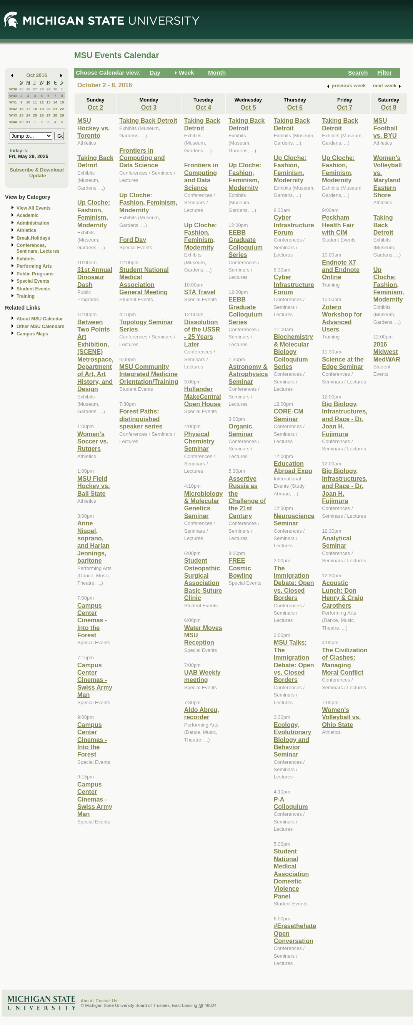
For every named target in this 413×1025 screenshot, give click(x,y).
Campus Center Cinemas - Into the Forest (92, 620)
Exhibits (26, 259)
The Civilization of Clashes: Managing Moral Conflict (345, 661)
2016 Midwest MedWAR (386, 352)
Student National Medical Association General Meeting (143, 280)
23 (21, 115)
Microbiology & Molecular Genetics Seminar (203, 504)
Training (26, 296)
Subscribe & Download (37, 170)
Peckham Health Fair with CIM (338, 225)
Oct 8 (388, 107)
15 (62, 102)
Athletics (26, 230)
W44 (13, 122)
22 (62, 109)
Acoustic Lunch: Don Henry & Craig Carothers (342, 593)
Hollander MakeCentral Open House (202, 396)
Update (37, 175)
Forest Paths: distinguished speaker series (140, 419)
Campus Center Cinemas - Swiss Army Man (94, 680)
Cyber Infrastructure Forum (294, 225)
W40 (13, 95)
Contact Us (106, 1000)
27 (35, 89)
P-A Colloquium (291, 803)
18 (35, 109)
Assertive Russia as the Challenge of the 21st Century (247, 497)
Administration (33, 223)
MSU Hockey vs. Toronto (93, 128)
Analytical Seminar (336, 542)
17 (28, 109)
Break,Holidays (33, 238)
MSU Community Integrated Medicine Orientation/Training (148, 374)
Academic (27, 215)
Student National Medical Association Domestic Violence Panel (291, 873)
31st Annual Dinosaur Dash (94, 277)
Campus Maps (32, 334)
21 (55, 109)
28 (42, 89)
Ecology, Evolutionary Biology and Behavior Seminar (292, 739)
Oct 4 (203, 107)
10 (28, 102)
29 (49, 89)
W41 (13, 102)
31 (28, 122)
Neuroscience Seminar (294, 519)
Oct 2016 (37, 75)
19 (42, 109)
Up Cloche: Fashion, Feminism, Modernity (93, 213)
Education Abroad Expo (293, 467)
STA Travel (200, 291)
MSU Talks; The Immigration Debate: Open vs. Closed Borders (294, 661)
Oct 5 (248, 107)
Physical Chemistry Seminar (199, 441)
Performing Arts (34, 266)
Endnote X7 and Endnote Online (341, 270)
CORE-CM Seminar (288, 415)
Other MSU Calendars (41, 326)
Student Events (33, 289)
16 (21, 109)
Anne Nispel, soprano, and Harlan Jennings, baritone (93, 542)
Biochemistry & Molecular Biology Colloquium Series (293, 351)
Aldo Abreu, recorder (201, 713)
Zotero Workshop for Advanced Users (342, 318)
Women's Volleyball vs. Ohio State (341, 717)
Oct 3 (149, 107)
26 (28, 89)
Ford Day (132, 239)
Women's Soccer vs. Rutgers (92, 441)
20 (49, 109)
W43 (13, 115)
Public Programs (35, 274)
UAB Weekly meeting (202, 676)
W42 (13, 109)
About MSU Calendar (40, 319)
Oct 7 (344, 107)
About (86, 1000)
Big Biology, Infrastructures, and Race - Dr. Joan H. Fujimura (345, 418)
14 (55, 102)
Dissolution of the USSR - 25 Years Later (202, 333)
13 (49, 102)
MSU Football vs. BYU (385, 128)
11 (35, 102)
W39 (13, 89)
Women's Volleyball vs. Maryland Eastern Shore (387, 176)
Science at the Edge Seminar (343, 363)
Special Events (33, 281)
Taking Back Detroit (95, 161)
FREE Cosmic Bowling (240, 568)
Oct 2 (95, 107)
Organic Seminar (240, 430)
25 (21, 89)
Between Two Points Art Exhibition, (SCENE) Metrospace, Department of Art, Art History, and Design (95, 355)
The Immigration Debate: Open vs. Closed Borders (294, 583)
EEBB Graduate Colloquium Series (245, 243)
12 (42, 102)
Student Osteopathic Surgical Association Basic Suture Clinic (203, 579)
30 (55, 89)
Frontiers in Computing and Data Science (142, 158)
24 (28, 115)
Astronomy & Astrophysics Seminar (248, 374)
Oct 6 (295, 107)
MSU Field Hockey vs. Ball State (93, 486)
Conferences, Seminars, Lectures (38, 248)
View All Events (34, 208)
